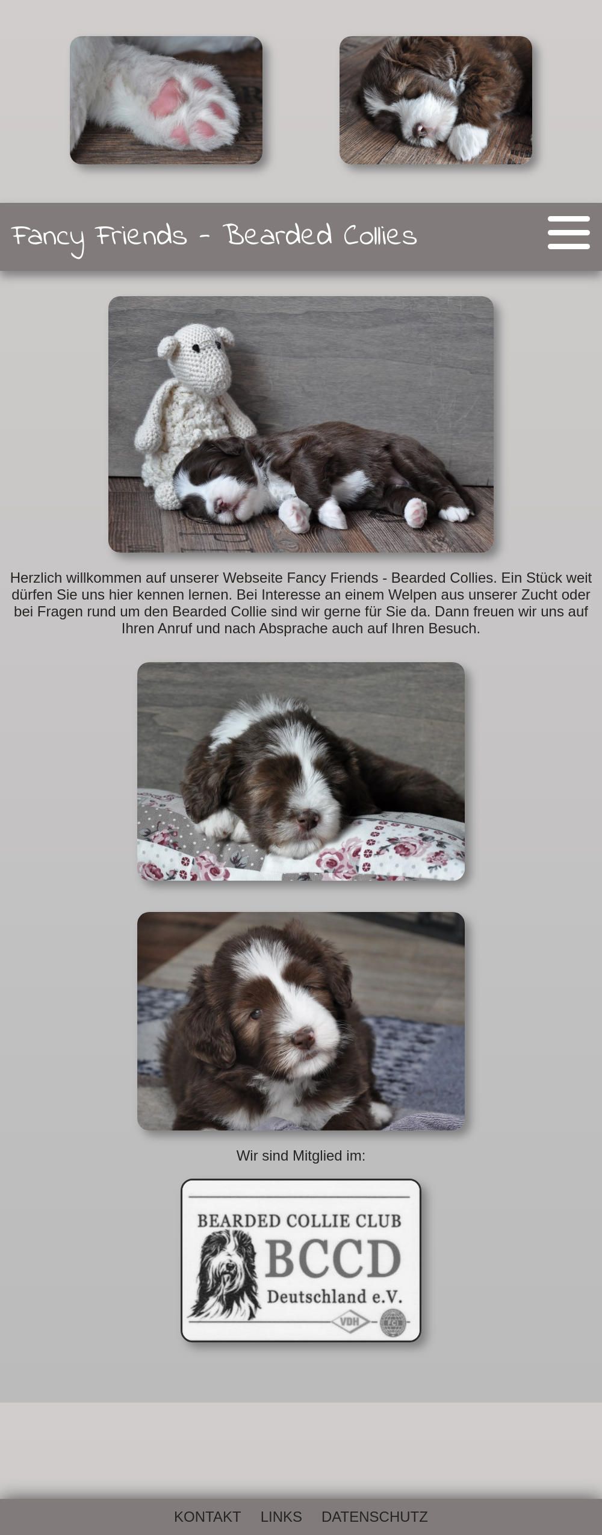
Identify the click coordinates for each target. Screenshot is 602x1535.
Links (281, 1517)
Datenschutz (374, 1517)
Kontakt (207, 1517)
